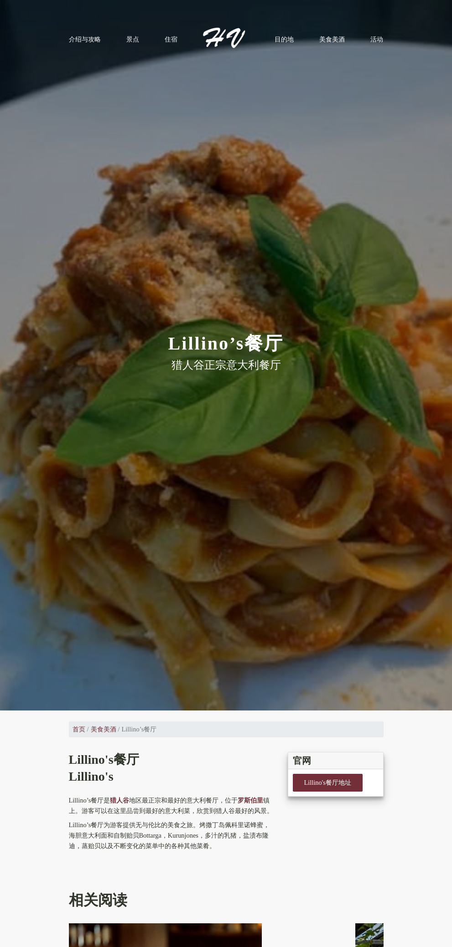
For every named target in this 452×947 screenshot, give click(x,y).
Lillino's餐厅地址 (327, 782)
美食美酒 (332, 39)
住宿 (171, 39)
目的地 (284, 39)
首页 (79, 729)
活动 (376, 39)
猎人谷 (119, 800)
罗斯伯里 (250, 800)
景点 (132, 39)
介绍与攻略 (85, 39)
